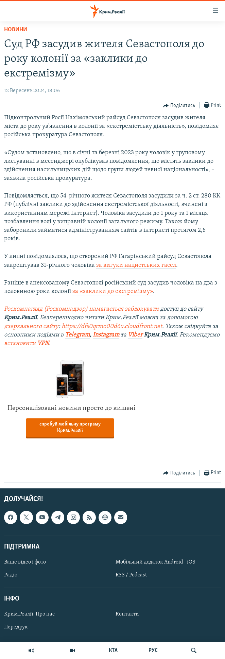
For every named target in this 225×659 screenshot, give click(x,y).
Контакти (127, 614)
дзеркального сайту (31, 326)
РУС (153, 650)
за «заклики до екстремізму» (112, 291)
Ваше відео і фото (25, 562)
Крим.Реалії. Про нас (29, 614)
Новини (15, 30)
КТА (113, 650)
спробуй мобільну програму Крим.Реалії (70, 427)
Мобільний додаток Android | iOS (155, 562)
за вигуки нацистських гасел (136, 265)
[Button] (179, 105)
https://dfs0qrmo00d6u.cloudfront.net (112, 326)
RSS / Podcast (131, 575)
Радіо (10, 575)
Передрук (16, 627)
